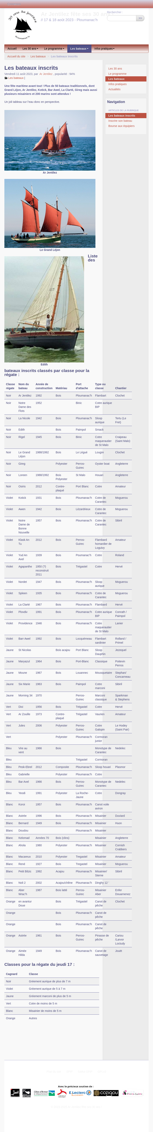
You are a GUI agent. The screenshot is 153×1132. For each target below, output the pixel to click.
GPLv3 (102, 1071)
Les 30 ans (30, 48)
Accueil (12, 48)
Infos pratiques (104, 48)
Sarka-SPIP (85, 1071)
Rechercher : (115, 12)
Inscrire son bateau (120, 120)
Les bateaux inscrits (121, 115)
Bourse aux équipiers (121, 126)
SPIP (69, 1071)
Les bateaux (79, 48)
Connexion (14, 4)
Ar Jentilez (45, 74)
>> (140, 18)
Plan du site (53, 1071)
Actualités (114, 89)
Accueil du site (16, 56)
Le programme (54, 48)
